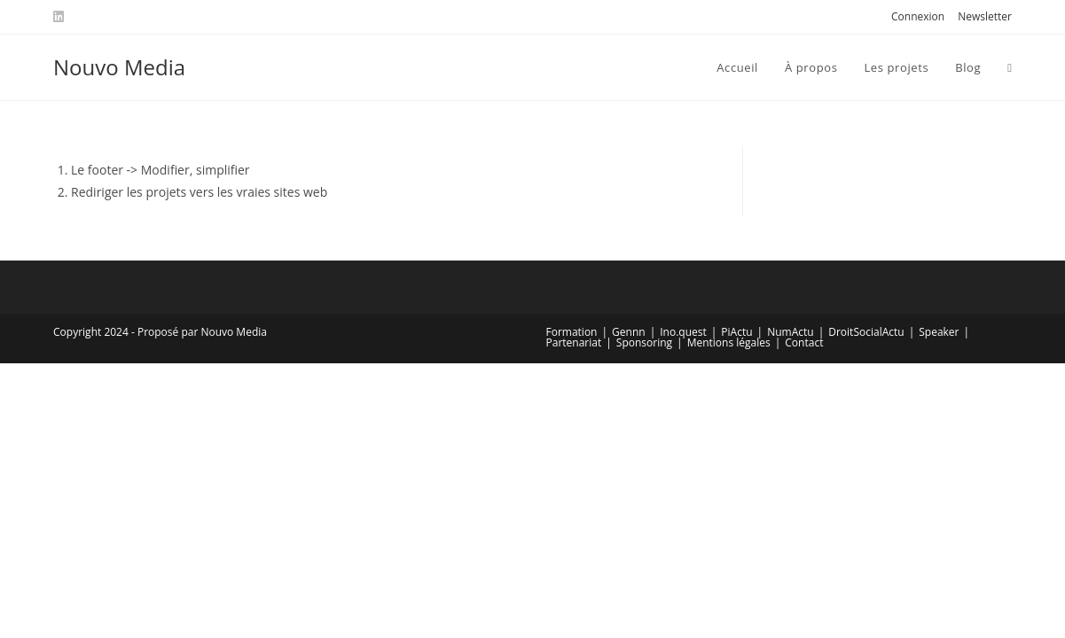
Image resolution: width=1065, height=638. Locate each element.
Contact (804, 342)
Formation (572, 331)
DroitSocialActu (866, 331)
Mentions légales (729, 342)
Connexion (917, 16)
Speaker (939, 331)
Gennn (629, 331)
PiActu (736, 331)
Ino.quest (683, 331)
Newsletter (985, 16)
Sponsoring (644, 342)
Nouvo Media (119, 67)
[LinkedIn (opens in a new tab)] (61, 17)
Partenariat (574, 342)
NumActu (790, 331)
